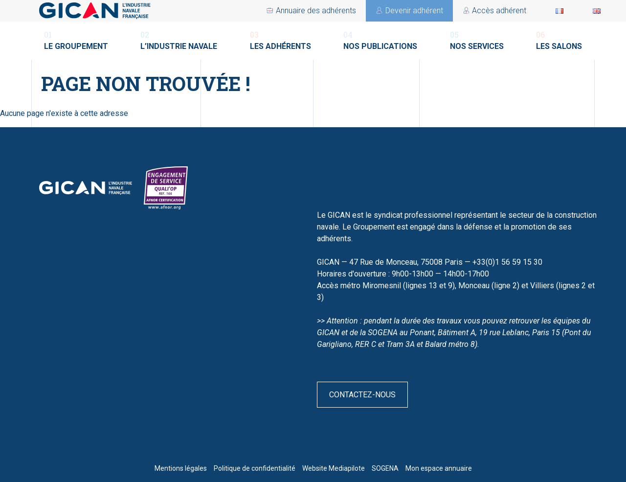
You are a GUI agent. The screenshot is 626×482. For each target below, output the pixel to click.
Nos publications (380, 40)
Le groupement (76, 40)
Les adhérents (280, 40)
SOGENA (385, 468)
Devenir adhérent (388, 10)
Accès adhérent (303, 10)
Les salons (559, 40)
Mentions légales (181, 468)
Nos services (477, 40)
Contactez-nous (362, 394)
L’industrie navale (178, 40)
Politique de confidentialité (254, 468)
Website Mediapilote (333, 468)
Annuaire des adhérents (486, 10)
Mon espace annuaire (438, 468)
